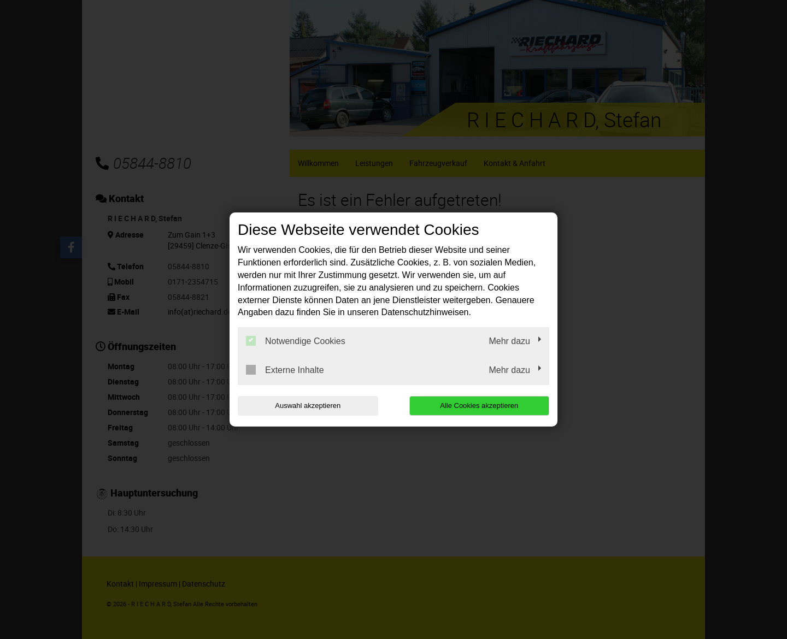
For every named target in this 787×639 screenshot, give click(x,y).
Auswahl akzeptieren (307, 405)
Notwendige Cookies (295, 341)
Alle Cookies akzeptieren (479, 405)
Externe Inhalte (285, 370)
